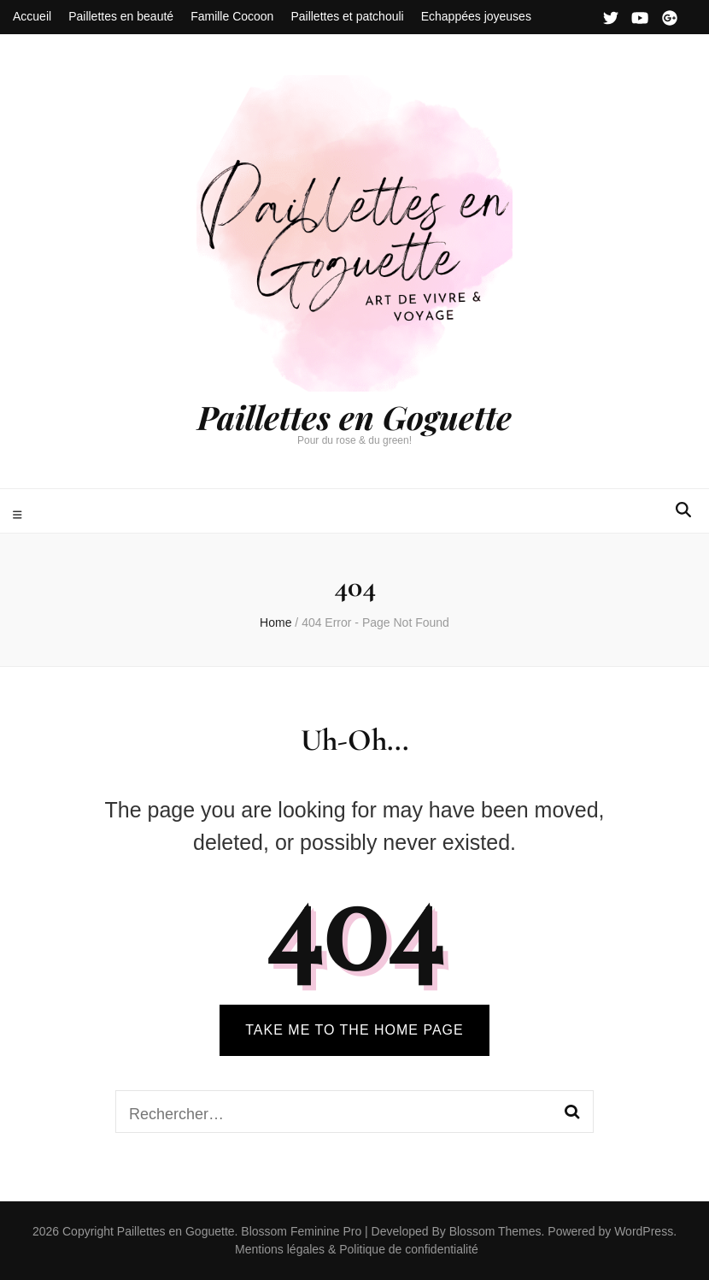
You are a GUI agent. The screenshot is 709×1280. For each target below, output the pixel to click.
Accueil (32, 16)
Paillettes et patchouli (346, 16)
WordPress (643, 1231)
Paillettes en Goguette (354, 417)
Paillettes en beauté (120, 16)
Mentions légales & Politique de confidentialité (356, 1249)
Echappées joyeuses (476, 16)
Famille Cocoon (231, 16)
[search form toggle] (683, 510)
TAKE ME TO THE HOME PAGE (354, 1030)
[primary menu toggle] (19, 515)
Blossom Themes (494, 1231)
